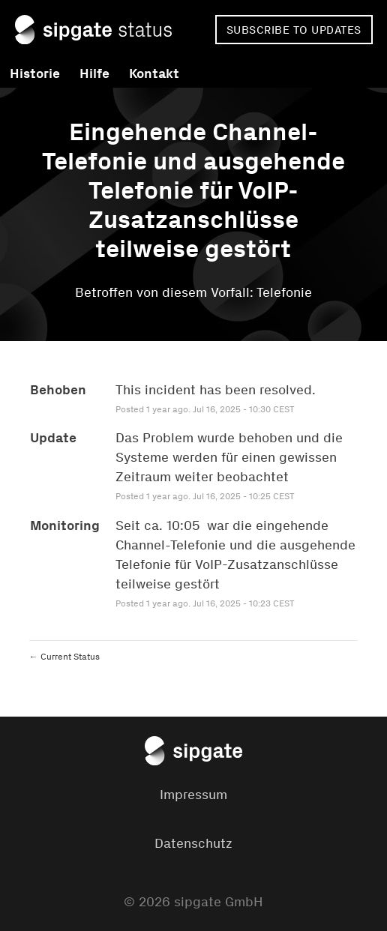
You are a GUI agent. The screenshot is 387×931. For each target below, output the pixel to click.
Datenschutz (193, 843)
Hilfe (95, 73)
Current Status (64, 656)
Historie (35, 73)
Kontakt (154, 73)
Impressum (193, 794)
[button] (294, 29)
